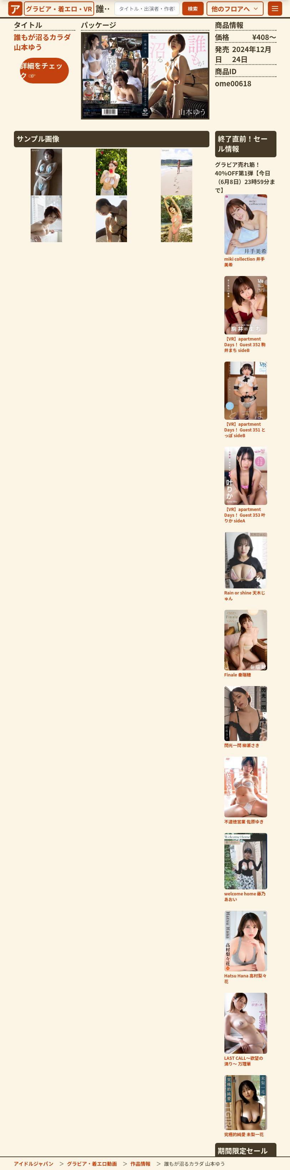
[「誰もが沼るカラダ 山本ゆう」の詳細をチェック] (145, 75)
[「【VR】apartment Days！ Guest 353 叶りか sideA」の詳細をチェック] (245, 485)
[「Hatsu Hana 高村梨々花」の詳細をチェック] (245, 947)
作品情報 (141, 1163)
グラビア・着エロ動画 (92, 1163)
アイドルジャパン (34, 1163)
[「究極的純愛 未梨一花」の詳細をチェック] (245, 1106)
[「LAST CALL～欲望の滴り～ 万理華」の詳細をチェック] (245, 1029)
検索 (193, 8)
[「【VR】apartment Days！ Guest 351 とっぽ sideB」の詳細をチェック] (245, 400)
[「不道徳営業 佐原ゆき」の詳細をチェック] (245, 790)
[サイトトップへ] (15, 8)
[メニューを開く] (275, 8)
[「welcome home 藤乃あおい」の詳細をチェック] (245, 867)
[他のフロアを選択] (235, 8)
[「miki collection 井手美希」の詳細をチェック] (245, 231)
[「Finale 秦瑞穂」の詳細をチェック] (245, 644)
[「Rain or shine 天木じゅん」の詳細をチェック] (245, 566)
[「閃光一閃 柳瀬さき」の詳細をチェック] (245, 717)
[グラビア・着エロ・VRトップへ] (59, 8)
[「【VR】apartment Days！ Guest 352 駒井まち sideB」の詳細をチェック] (245, 314)
